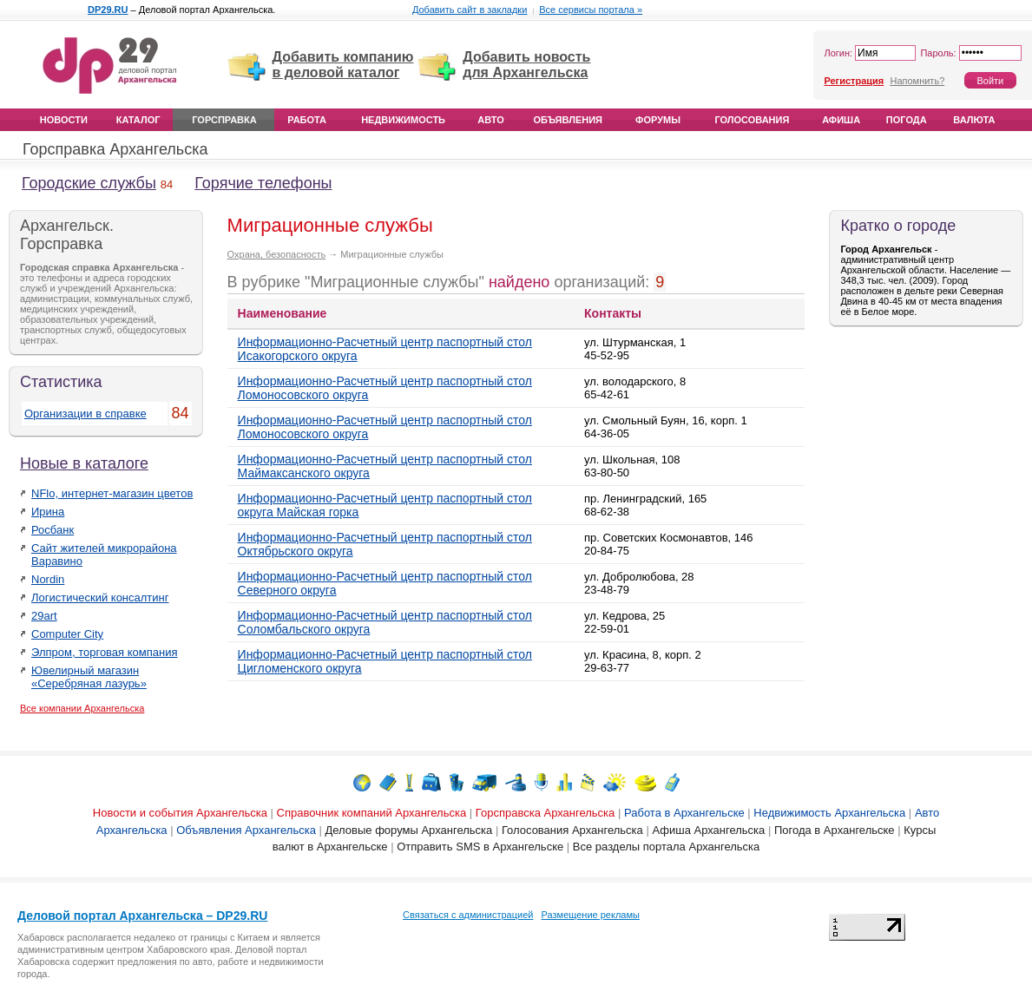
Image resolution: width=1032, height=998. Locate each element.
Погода (906, 120)
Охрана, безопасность (276, 254)
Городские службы (89, 183)
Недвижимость (403, 120)
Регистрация (854, 81)
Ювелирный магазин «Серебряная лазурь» (89, 677)
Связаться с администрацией (468, 914)
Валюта (974, 120)
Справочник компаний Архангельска (372, 812)
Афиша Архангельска (708, 830)
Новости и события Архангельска (180, 812)
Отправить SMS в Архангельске (480, 846)
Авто (490, 120)
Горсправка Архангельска (115, 149)
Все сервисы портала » (590, 9)
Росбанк (52, 529)
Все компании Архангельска (82, 708)
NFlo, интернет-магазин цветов (112, 493)
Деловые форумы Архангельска (409, 830)
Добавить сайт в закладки (469, 9)
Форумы (657, 120)
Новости (64, 120)
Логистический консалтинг (100, 597)
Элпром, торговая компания (104, 652)
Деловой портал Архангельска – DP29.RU (142, 915)
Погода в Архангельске (834, 830)
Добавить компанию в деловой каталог (343, 64)
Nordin (47, 579)
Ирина (47, 511)
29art (44, 615)
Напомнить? (917, 81)
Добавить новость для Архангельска (526, 64)
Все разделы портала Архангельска (666, 846)
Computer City (67, 633)
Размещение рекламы (591, 914)
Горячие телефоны (263, 183)
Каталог (138, 120)
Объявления (567, 120)
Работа (306, 120)
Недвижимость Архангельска (829, 812)
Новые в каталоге (84, 463)
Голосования (751, 120)
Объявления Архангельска (246, 830)
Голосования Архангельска (572, 830)
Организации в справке (85, 413)
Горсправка (224, 120)
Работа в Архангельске (684, 812)
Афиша (841, 120)
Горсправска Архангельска (545, 812)
